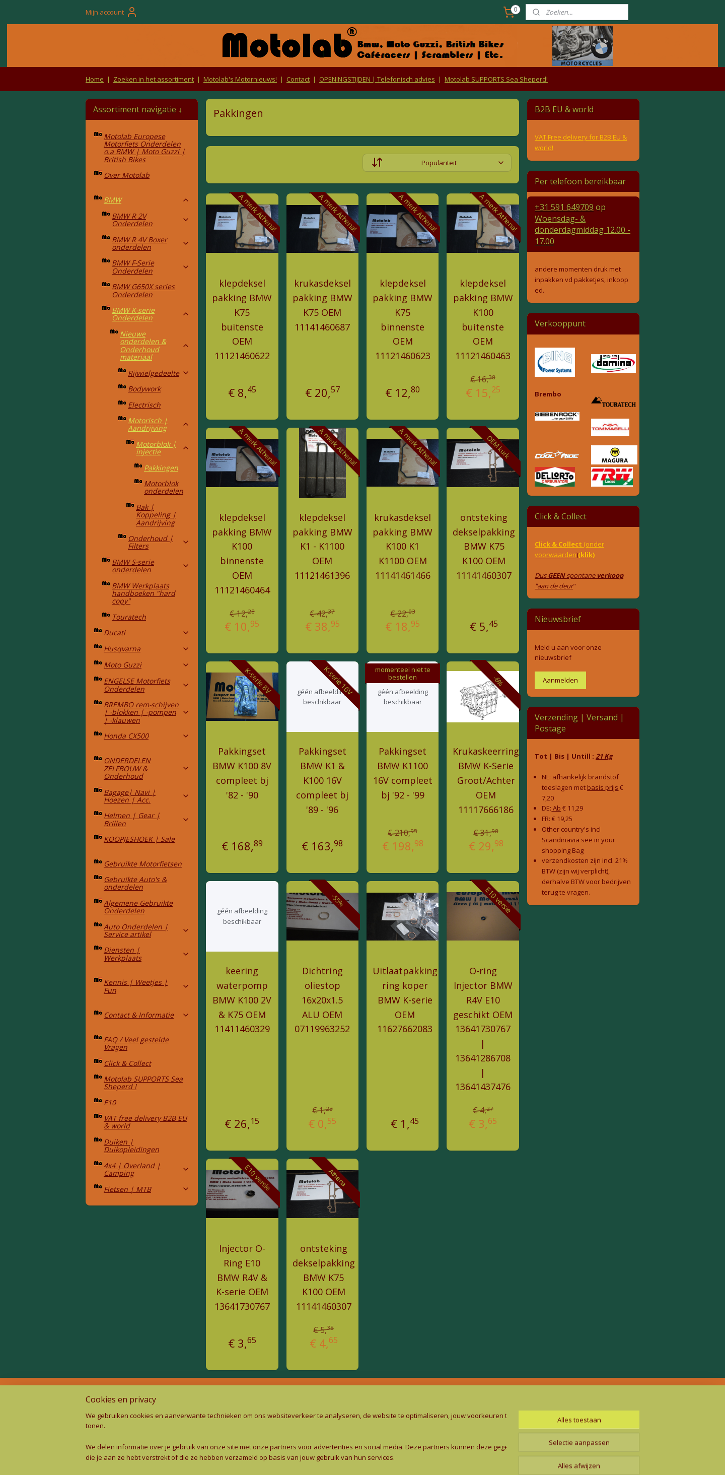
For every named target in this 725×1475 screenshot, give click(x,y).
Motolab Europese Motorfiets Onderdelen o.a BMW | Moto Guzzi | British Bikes (144, 147)
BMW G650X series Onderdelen (143, 290)
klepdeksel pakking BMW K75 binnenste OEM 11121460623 (402, 319)
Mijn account (112, 12)
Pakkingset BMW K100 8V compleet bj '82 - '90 (241, 772)
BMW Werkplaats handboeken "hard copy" (143, 593)
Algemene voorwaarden (252, 1398)
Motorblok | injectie (163, 447)
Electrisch (144, 405)
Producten (363, 1398)
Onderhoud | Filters (159, 542)
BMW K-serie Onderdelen (151, 313)
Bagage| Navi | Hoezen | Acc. (147, 795)
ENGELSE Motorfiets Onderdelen (147, 684)
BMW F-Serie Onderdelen (151, 266)
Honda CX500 (147, 736)
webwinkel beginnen (376, 1456)
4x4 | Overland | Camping (147, 1169)
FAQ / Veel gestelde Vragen (136, 1043)
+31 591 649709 (564, 207)
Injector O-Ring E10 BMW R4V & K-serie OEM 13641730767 (242, 1277)
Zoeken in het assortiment (153, 79)
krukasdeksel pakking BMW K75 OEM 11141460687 (322, 304)
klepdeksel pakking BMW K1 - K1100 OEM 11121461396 (322, 546)
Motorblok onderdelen (163, 487)
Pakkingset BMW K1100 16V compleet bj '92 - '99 (402, 772)
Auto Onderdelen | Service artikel (147, 930)
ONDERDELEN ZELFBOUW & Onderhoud (147, 768)
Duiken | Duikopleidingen (131, 1145)
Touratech (129, 617)
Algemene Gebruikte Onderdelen (138, 906)
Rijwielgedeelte (159, 373)
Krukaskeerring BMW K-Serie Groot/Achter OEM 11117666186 (486, 780)
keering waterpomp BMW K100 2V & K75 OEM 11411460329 (241, 1000)
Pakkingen (161, 468)
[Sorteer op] (437, 162)
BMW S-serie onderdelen (151, 565)
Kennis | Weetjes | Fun (147, 985)
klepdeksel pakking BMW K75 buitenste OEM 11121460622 (242, 319)
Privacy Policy (252, 1418)
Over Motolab (127, 175)
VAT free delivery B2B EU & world (145, 1121)
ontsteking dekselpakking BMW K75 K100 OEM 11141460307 (484, 546)
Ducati (147, 632)
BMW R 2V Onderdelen (151, 219)
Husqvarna (147, 648)
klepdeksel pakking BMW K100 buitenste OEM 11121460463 (483, 319)
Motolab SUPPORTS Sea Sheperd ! (143, 1082)
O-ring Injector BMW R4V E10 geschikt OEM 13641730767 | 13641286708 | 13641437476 (483, 1029)
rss (338, 1456)
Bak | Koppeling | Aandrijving (156, 514)
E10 (110, 1102)
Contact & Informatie (147, 1015)
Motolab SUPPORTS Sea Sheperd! (496, 79)
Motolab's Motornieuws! (240, 79)
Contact (298, 79)
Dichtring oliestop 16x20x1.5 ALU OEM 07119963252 (322, 1000)
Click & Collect (127, 1063)
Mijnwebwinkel (464, 1456)
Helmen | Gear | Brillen (147, 819)
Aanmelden (560, 680)
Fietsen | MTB (147, 1189)
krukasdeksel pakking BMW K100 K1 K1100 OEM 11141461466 (402, 546)
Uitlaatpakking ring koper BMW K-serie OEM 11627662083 (405, 1000)
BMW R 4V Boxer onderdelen (151, 243)
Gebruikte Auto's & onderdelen (135, 883)
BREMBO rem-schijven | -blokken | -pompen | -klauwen (147, 712)
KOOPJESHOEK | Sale (139, 839)
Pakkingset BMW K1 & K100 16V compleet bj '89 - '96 (322, 780)
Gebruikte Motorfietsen (143, 863)
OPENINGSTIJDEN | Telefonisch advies (377, 79)
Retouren (103, 1398)
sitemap (317, 1456)
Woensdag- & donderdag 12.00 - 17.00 (582, 230)
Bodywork (144, 388)
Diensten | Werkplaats (147, 953)
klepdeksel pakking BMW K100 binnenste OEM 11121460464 (242, 553)
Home (95, 79)
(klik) (586, 554)
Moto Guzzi (147, 664)
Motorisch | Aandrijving (159, 424)
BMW (147, 200)
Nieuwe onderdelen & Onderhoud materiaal (155, 345)
